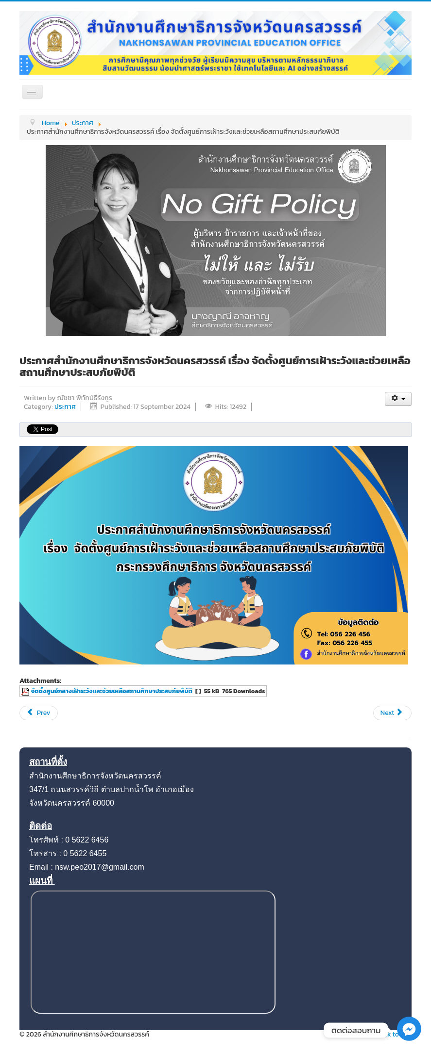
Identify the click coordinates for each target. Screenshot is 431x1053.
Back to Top (394, 1034)
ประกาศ (65, 407)
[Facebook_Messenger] (409, 1039)
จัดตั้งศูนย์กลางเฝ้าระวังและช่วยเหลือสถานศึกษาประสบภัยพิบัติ (111, 691)
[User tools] (398, 399)
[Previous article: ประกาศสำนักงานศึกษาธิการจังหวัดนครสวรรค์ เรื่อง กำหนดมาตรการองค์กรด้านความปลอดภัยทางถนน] (38, 713)
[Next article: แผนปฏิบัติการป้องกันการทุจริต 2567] (392, 713)
